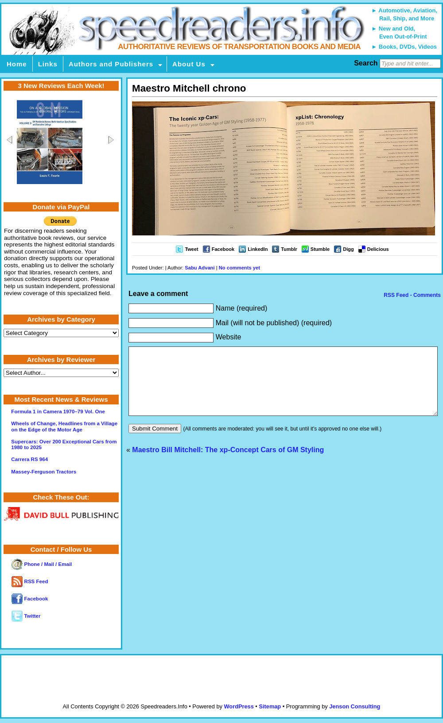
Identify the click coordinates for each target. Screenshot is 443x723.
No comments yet (239, 267)
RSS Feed (30, 581)
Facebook (223, 249)
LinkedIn (258, 249)
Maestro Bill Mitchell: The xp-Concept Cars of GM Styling (228, 463)
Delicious (378, 249)
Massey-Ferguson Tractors (43, 471)
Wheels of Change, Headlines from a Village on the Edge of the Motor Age (64, 426)
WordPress (238, 706)
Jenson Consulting (354, 706)
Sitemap (270, 706)
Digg (348, 249)
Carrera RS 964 (29, 459)
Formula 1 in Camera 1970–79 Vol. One (58, 411)
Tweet (191, 249)
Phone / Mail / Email (42, 564)
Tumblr (289, 249)
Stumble (320, 249)
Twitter (26, 616)
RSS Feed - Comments (411, 295)
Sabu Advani (199, 267)
